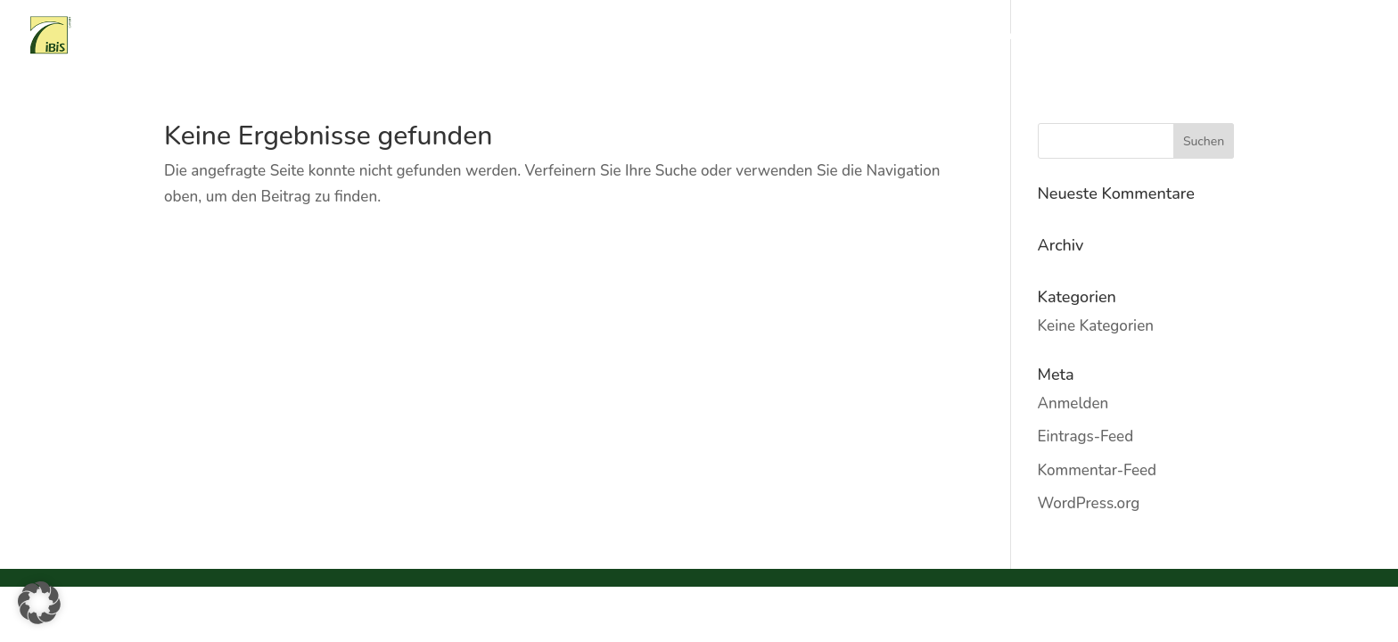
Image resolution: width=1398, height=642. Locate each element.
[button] (39, 603)
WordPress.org (1089, 503)
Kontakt (1347, 36)
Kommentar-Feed (1097, 470)
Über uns (797, 36)
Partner (1280, 36)
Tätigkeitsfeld (886, 36)
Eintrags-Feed (1086, 436)
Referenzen (981, 36)
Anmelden (1073, 403)
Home (731, 36)
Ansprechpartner (1187, 36)
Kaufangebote (1075, 36)
